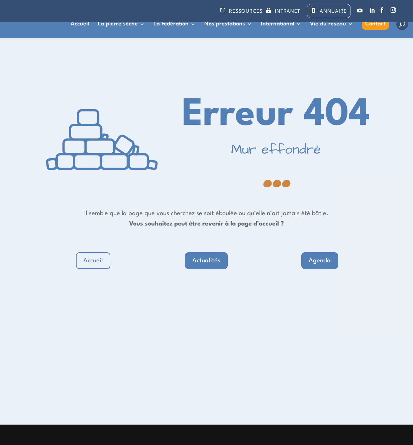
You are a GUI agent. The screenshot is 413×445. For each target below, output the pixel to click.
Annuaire (333, 11)
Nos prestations (224, 24)
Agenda (320, 261)
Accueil (80, 24)
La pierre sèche (118, 24)
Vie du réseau (328, 24)
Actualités (206, 261)
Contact (375, 24)
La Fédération (171, 24)
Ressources (246, 11)
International (277, 24)
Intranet (287, 11)
